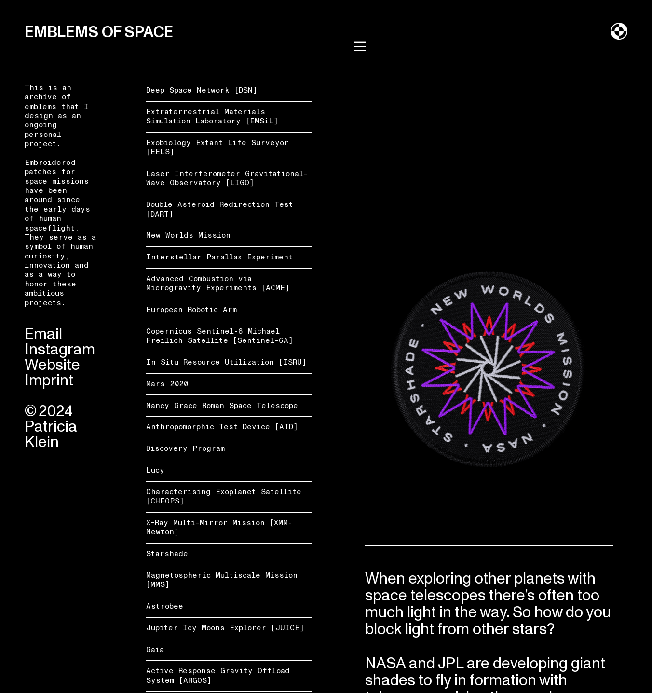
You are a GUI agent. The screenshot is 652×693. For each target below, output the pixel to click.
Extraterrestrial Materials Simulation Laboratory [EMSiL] (212, 116)
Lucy (155, 470)
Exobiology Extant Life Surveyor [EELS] (217, 147)
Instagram (60, 349)
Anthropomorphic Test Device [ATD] (222, 426)
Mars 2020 (167, 384)
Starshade (167, 553)
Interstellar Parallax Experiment (219, 257)
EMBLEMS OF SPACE (99, 32)
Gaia (155, 649)
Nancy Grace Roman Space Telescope (222, 405)
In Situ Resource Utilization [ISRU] (226, 362)
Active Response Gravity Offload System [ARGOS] (218, 675)
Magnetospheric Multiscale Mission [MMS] (222, 580)
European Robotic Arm (191, 309)
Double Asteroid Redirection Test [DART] (219, 209)
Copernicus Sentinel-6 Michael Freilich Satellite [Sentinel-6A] (219, 336)
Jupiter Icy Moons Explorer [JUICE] (225, 628)
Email (43, 334)
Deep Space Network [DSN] (202, 90)
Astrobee (164, 606)
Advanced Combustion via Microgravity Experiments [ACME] (218, 283)
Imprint (49, 380)
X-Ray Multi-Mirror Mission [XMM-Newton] (219, 527)
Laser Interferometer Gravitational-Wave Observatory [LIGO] (227, 178)
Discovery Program (185, 448)
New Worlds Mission (188, 235)
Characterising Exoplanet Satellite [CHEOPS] (223, 496)
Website (52, 365)
